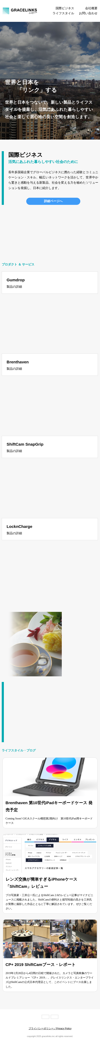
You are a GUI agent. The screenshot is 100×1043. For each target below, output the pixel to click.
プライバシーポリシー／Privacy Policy (50, 1028)
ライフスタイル (63, 13)
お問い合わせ (88, 13)
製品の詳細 (14, 286)
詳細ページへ (53, 201)
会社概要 (91, 8)
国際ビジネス (65, 8)
